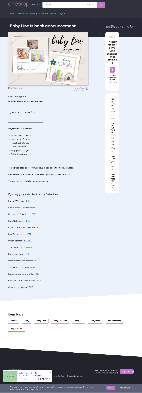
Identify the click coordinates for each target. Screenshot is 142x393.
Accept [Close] (111, 388)
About (12, 14)
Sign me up (127, 371)
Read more (125, 388)
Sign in (62, 14)
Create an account (48, 14)
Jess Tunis (18, 88)
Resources (23, 14)
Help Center (58, 376)
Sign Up (112, 69)
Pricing (33, 14)
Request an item (74, 376)
